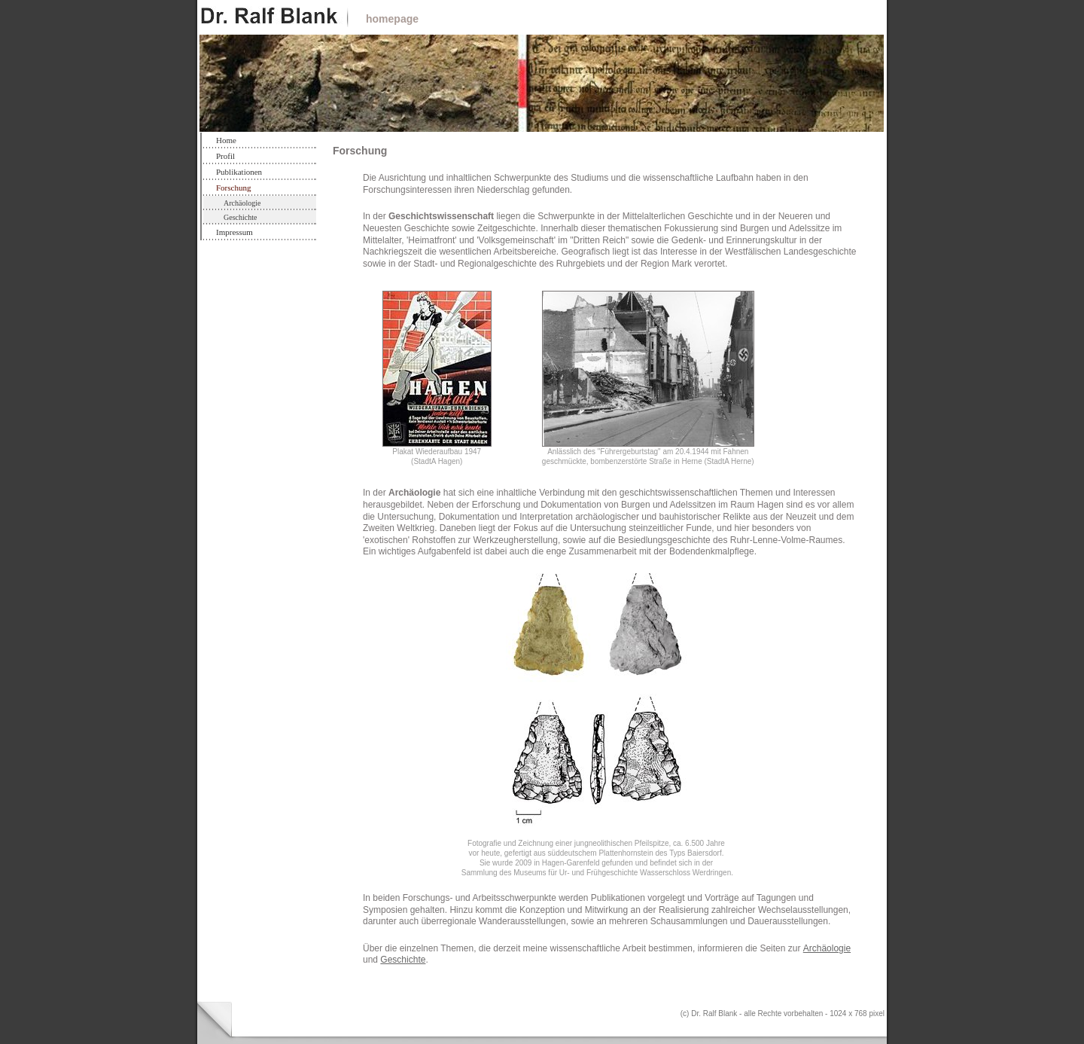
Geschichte (240, 217)
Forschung (233, 187)
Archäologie (242, 203)
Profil (225, 155)
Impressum (234, 232)
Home (226, 140)
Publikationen (239, 171)
